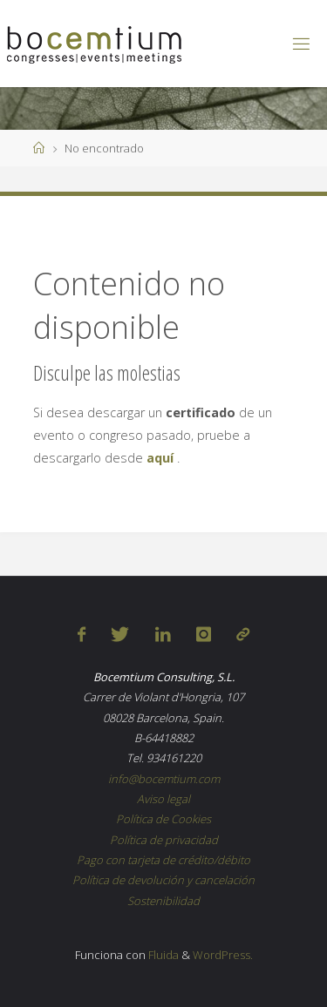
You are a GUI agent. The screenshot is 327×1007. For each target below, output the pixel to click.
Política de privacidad (164, 840)
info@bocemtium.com (164, 779)
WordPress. (223, 955)
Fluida (162, 955)
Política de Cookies (163, 819)
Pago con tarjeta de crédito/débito (163, 860)
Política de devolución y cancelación (163, 880)
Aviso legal (163, 799)
